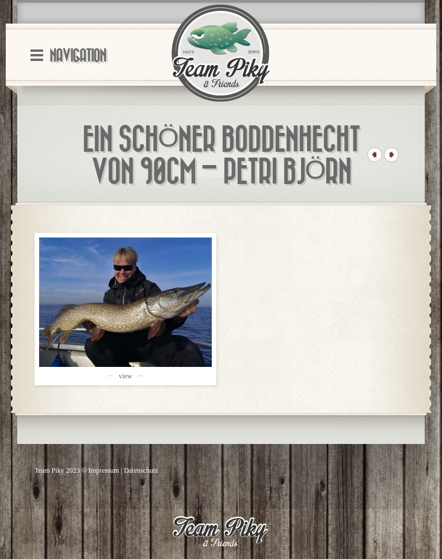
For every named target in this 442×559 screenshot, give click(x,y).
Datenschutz (141, 470)
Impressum (104, 470)
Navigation (77, 56)
